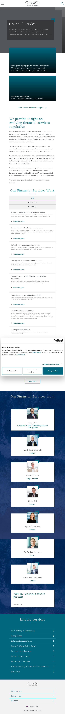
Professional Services (20, 661)
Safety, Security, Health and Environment (29, 666)
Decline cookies (12, 371)
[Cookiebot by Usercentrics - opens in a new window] (55, 340)
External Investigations (21, 641)
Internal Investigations (21, 651)
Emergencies (34, 707)
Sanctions (15, 672)
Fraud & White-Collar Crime (23, 646)
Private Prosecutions (20, 656)
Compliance (16, 636)
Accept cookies (53, 371)
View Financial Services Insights (30, 108)
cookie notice (37, 352)
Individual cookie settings (50, 364)
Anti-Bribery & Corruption (23, 631)
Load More (32, 381)
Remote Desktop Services (32, 710)
